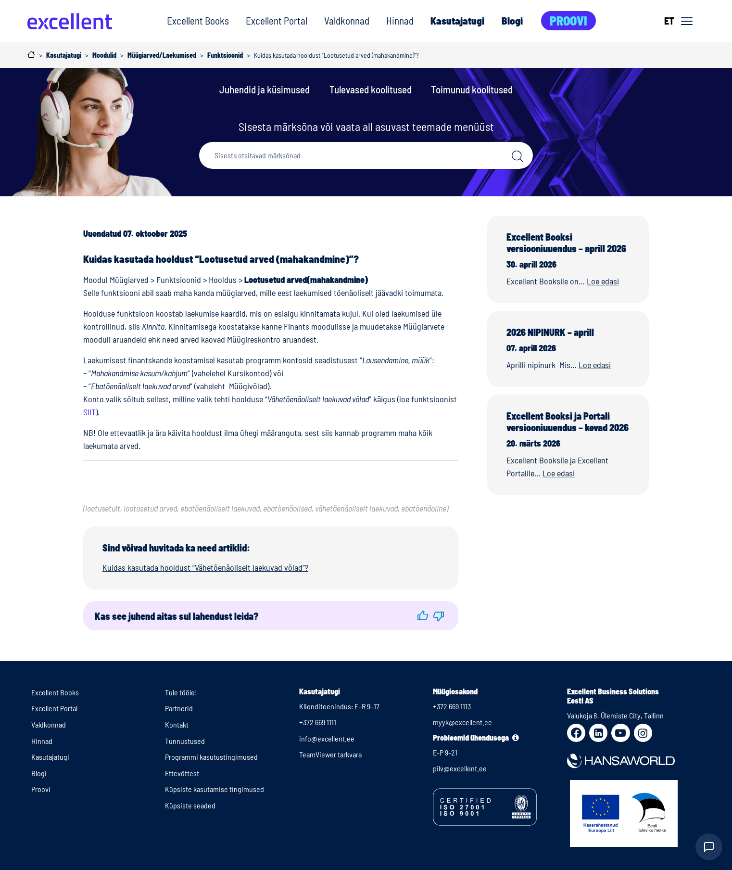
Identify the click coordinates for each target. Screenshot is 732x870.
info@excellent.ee (326, 738)
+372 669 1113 (452, 706)
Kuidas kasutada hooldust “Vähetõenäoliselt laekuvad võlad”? (205, 567)
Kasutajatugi (457, 20)
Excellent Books (198, 20)
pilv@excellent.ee (460, 768)
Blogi (512, 20)
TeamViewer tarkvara (330, 754)
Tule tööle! (181, 692)
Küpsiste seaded (190, 805)
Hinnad (400, 20)
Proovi (568, 20)
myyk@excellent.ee (462, 722)
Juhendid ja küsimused (264, 89)
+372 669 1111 (317, 722)
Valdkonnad (346, 20)
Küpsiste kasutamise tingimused (214, 788)
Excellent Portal (276, 20)
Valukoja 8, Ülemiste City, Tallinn (615, 715)
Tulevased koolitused (370, 89)
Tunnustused (185, 740)
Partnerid (179, 708)
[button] (423, 616)
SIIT (89, 412)
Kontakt (177, 724)
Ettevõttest (182, 773)
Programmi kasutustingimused (211, 756)
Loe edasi (603, 281)
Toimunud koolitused (472, 89)
